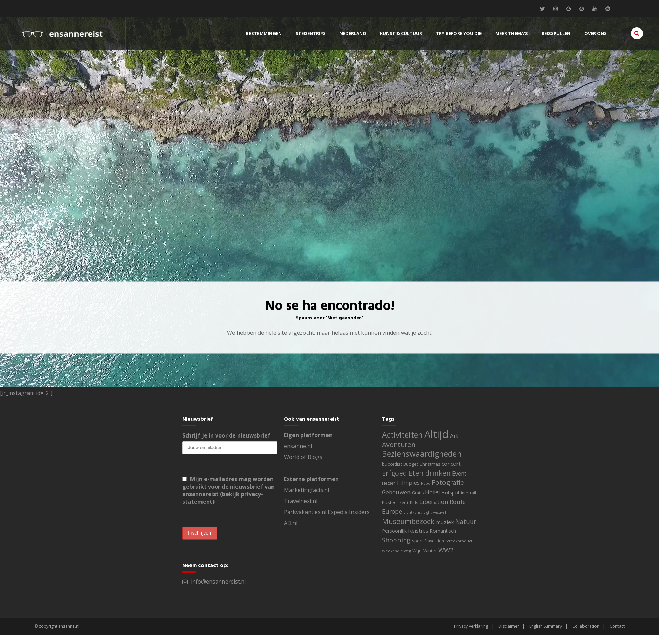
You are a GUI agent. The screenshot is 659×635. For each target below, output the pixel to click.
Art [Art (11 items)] (454, 436)
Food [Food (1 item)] (425, 483)
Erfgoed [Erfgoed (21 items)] (394, 473)
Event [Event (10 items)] (459, 473)
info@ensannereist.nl (218, 581)
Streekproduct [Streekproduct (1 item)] (459, 541)
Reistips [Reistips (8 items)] (418, 531)
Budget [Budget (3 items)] (410, 464)
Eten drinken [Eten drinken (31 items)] (429, 473)
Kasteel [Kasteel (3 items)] (390, 502)
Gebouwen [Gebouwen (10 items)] (396, 492)
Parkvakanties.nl (305, 512)
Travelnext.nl (300, 501)
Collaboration (585, 626)
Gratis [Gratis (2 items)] (418, 493)
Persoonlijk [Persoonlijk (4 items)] (394, 531)
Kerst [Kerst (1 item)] (403, 502)
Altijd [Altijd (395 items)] (436, 434)
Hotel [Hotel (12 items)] (432, 492)
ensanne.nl (298, 446)
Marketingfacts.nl (306, 490)
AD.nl (290, 523)
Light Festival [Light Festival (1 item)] (434, 512)
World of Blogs (303, 457)
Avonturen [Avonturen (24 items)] (398, 444)
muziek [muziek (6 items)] (445, 521)
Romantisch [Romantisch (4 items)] (443, 531)
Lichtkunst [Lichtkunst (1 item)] (412, 512)
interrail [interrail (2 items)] (468, 493)
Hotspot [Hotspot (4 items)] (450, 492)
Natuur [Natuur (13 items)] (465, 521)
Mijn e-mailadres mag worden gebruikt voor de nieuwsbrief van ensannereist (228, 490)
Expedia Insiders (349, 512)
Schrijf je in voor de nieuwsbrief (226, 435)
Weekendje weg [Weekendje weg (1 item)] (396, 551)
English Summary (545, 626)
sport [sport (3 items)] (417, 541)
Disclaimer (508, 626)
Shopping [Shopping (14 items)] (396, 540)
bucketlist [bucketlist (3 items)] (392, 464)
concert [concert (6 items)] (451, 463)
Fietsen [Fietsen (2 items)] (389, 483)
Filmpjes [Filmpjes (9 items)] (408, 483)
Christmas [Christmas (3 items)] (429, 464)
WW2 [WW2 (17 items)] (446, 550)
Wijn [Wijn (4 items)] (417, 550)
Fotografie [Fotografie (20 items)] (448, 482)
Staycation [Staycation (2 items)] (434, 541)
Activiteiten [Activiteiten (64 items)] (402, 435)
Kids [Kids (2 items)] (414, 502)
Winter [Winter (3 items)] (430, 551)
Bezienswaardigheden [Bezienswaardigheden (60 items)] (422, 453)
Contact (617, 626)
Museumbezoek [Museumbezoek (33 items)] (408, 521)
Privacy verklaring (471, 626)
